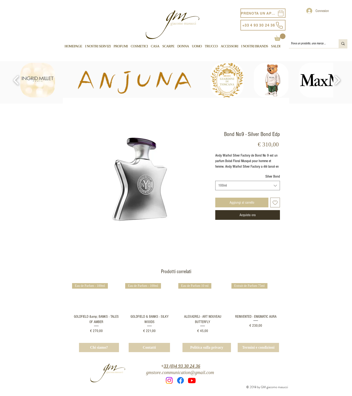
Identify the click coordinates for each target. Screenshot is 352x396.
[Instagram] (169, 380)
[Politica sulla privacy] (206, 347)
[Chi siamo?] (99, 347)
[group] (176, 308)
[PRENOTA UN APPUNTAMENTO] (262, 13)
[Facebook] (180, 380)
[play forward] (337, 80)
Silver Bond (272, 176)
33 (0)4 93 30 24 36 (182, 366)
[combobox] (247, 185)
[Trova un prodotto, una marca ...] (310, 43)
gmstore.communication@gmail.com (180, 372)
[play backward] (16, 80)
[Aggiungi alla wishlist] (275, 202)
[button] (279, 37)
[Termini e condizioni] (258, 347)
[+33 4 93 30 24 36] (262, 25)
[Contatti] (149, 347)
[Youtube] (191, 380)
